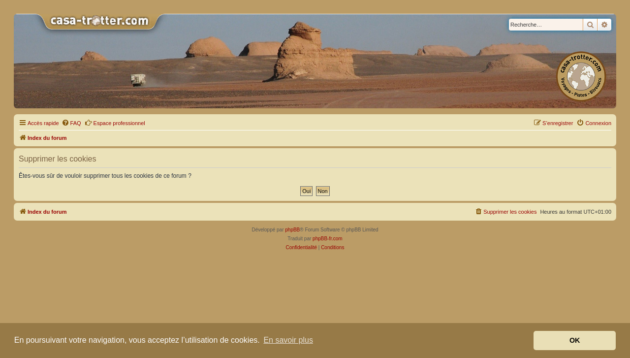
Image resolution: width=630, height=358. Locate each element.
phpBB (292, 229)
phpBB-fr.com (328, 238)
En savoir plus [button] (288, 340)
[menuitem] (71, 123)
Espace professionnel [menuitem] (115, 122)
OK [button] (574, 340)
